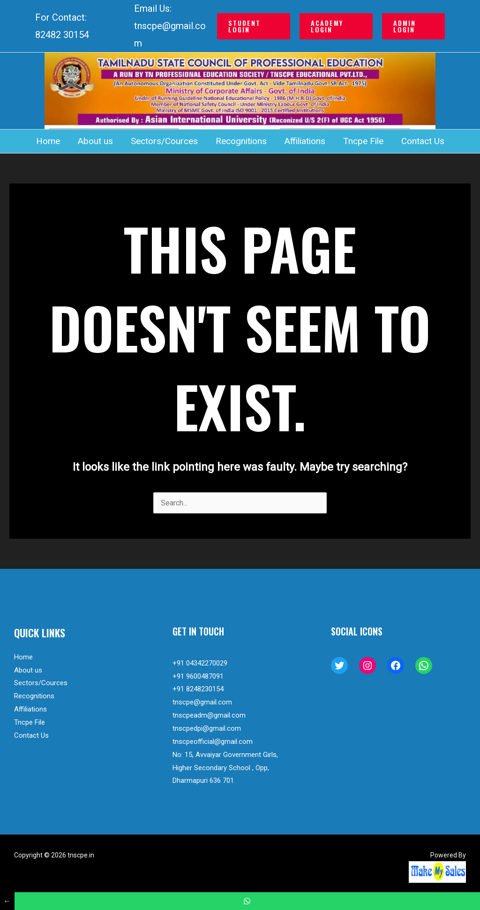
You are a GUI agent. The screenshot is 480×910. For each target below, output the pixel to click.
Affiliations (305, 141)
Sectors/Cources (164, 141)
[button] (253, 26)
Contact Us (422, 141)
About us (95, 141)
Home (48, 141)
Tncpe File (363, 141)
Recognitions (241, 141)
